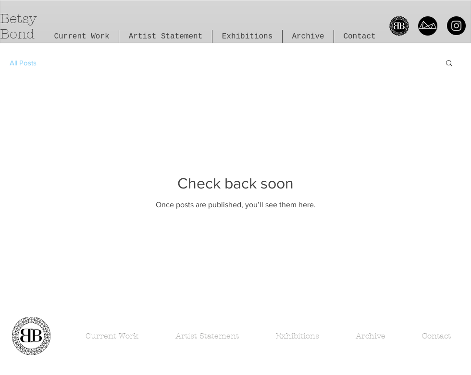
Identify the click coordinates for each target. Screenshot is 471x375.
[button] (449, 64)
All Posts (23, 63)
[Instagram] (456, 25)
